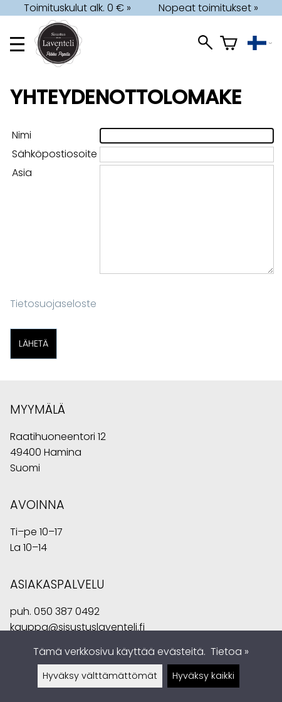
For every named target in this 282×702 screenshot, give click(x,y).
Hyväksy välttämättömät (100, 675)
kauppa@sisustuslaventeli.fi (77, 627)
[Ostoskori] (229, 44)
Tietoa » (230, 651)
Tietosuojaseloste (53, 303)
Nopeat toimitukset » (208, 8)
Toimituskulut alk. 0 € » (77, 8)
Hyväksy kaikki (203, 675)
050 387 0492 (67, 611)
